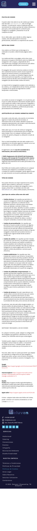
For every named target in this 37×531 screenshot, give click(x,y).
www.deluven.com (7, 189)
